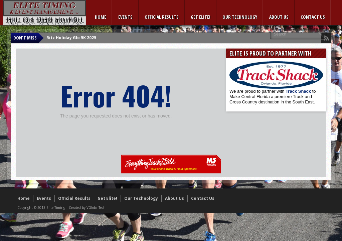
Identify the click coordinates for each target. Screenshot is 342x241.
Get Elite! (200, 17)
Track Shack (299, 91)
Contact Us (313, 17)
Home (100, 17)
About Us (279, 17)
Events (125, 17)
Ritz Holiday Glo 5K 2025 (71, 38)
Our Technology (239, 17)
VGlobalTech (96, 207)
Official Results (162, 17)
